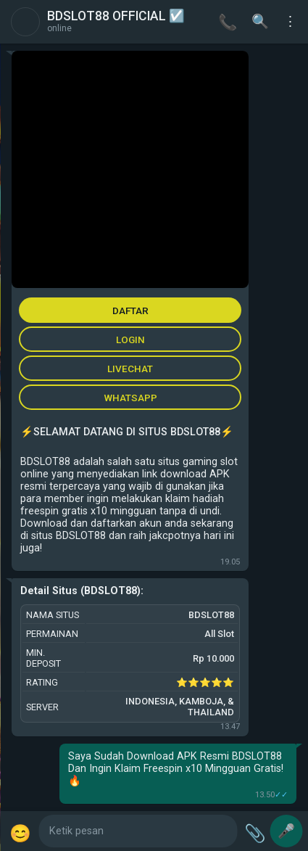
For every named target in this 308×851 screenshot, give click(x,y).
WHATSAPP (130, 397)
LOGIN (130, 339)
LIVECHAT (130, 368)
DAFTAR (130, 310)
